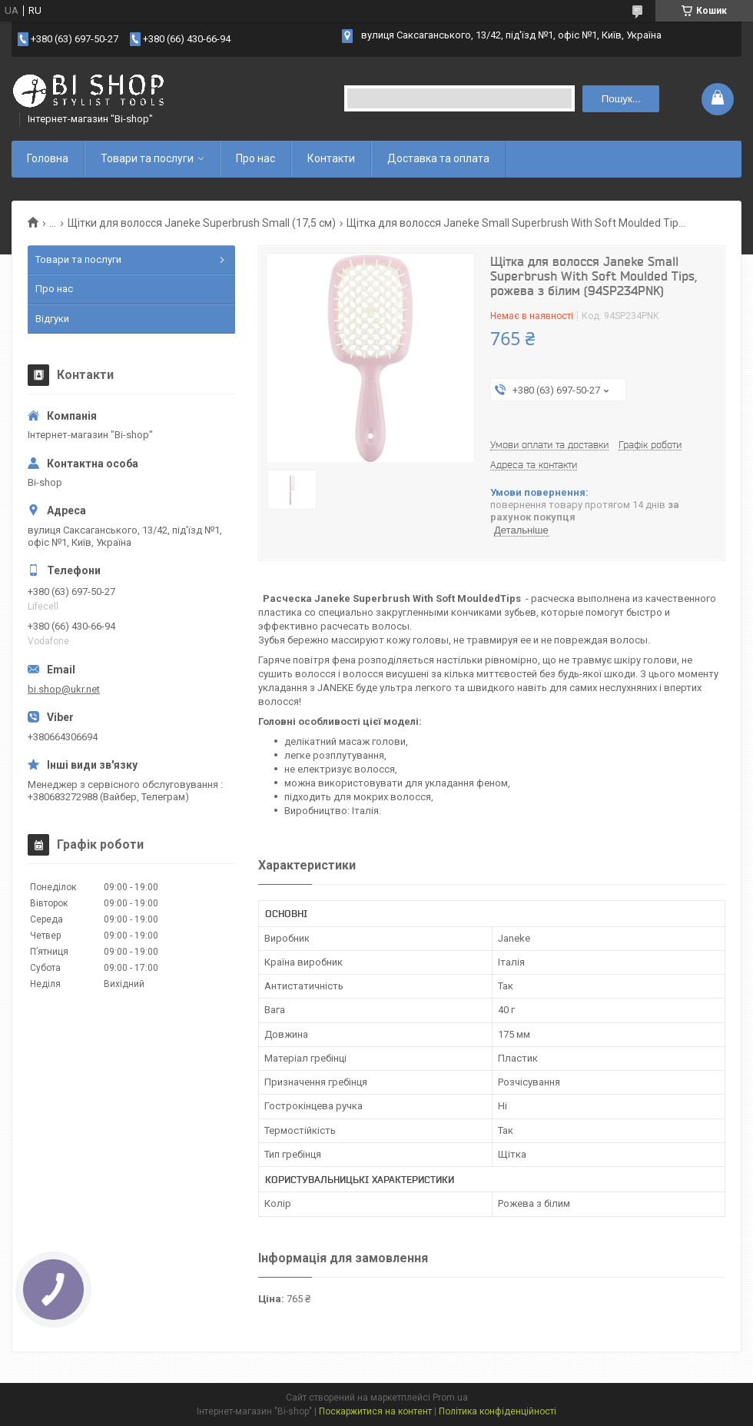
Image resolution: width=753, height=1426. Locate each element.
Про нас (255, 158)
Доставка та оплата (438, 158)
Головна (47, 158)
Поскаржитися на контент (375, 1411)
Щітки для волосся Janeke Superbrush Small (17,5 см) (202, 223)
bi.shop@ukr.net (64, 689)
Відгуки (52, 318)
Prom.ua (450, 1397)
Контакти (331, 158)
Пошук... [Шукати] (621, 99)
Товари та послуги (147, 158)
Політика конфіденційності (497, 1411)
